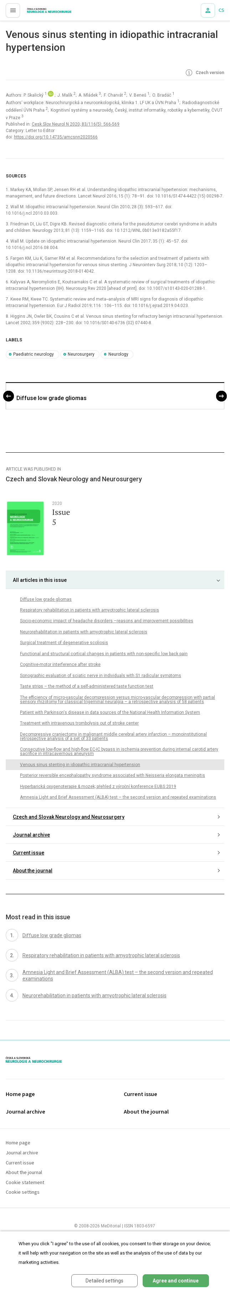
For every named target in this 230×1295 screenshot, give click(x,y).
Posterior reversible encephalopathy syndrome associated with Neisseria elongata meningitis (112, 775)
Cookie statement (25, 1182)
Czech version (204, 73)
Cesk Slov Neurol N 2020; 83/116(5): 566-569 (75, 124)
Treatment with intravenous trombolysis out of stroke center (79, 723)
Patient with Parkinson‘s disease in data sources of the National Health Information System (110, 712)
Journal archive (31, 835)
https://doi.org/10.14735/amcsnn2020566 (56, 137)
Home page (20, 1094)
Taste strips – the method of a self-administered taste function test (86, 686)
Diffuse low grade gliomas (51, 398)
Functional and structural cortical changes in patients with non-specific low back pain (104, 653)
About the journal (32, 870)
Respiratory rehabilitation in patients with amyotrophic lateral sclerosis (89, 610)
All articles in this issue (40, 580)
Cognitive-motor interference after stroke (60, 664)
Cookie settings (23, 1192)
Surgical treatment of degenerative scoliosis (64, 642)
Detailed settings (104, 1281)
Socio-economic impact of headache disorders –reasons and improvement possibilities (106, 620)
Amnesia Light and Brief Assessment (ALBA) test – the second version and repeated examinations (118, 797)
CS (221, 10)
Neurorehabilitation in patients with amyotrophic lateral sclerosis (83, 631)
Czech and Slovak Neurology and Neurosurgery (68, 817)
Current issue (28, 853)
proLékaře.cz (36, 12)
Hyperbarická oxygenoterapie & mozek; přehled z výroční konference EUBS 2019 (98, 786)
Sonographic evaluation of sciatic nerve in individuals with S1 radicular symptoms (100, 675)
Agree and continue (176, 1281)
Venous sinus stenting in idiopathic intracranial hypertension (80, 764)
